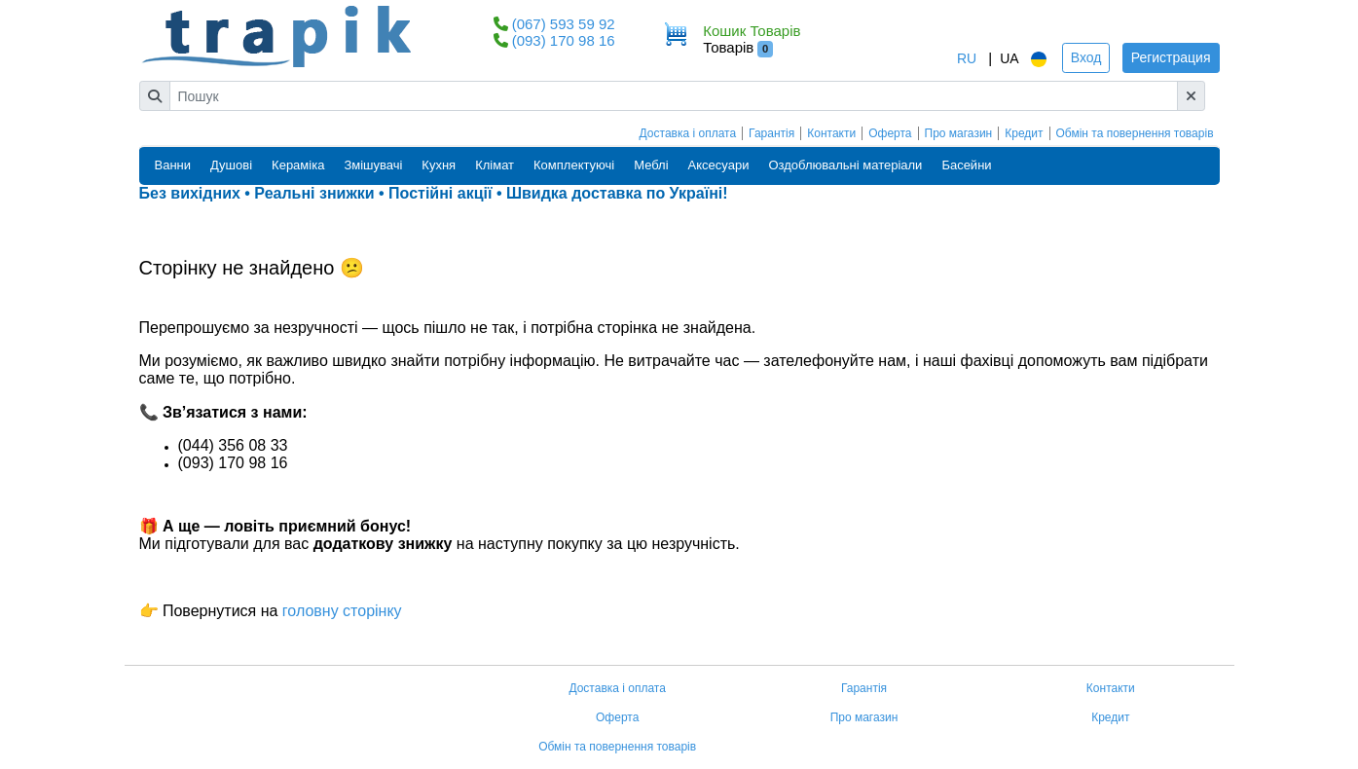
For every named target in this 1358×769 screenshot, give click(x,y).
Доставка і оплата (688, 133)
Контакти (831, 133)
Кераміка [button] (298, 165)
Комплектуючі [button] (573, 165)
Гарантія (771, 133)
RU (966, 58)
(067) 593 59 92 (563, 24)
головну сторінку (339, 611)
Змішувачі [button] (373, 165)
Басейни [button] (966, 165)
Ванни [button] (173, 165)
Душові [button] (231, 165)
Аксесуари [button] (719, 165)
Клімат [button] (494, 165)
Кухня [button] (439, 165)
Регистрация (1171, 57)
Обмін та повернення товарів (1135, 133)
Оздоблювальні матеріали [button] (845, 165)
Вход (1086, 57)
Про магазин (959, 133)
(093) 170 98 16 (563, 40)
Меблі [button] (651, 165)
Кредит (1024, 133)
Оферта (889, 133)
